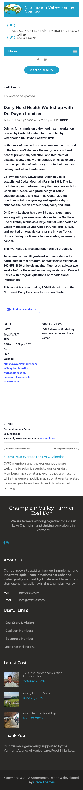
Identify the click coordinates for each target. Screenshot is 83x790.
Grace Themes (43, 782)
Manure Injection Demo (18, 448)
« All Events (12, 87)
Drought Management (65, 448)
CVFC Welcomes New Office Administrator (42, 674)
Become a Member (19, 639)
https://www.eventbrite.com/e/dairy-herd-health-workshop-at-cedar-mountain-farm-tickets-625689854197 (20, 373)
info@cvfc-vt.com (24, 600)
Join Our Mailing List (20, 647)
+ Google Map (48, 438)
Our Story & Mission (19, 623)
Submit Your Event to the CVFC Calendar (34, 457)
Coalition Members (19, 631)
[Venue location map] (41, 403)
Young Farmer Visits (36, 693)
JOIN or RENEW (41, 70)
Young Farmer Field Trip (39, 713)
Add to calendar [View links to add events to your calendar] (22, 309)
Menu (12, 51)
